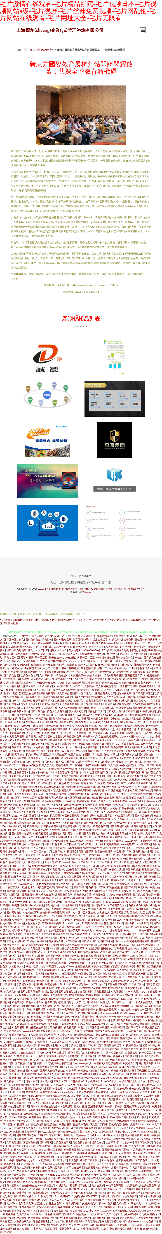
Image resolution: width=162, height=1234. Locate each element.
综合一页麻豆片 (132, 837)
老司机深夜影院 (67, 991)
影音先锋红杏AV (38, 1199)
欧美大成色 (148, 959)
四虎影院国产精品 (21, 747)
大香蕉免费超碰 (13, 1077)
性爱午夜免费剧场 (147, 639)
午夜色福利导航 (53, 984)
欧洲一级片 (153, 980)
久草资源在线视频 (19, 898)
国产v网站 (37, 635)
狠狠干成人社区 (150, 714)
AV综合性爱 (59, 998)
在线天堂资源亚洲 (126, 729)
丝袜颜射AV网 (81, 1113)
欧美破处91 (54, 901)
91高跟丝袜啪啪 (13, 1041)
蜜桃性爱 (95, 707)
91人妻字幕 (62, 858)
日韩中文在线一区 (10, 678)
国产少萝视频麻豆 (126, 797)
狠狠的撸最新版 (67, 1217)
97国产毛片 (117, 872)
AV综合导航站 (57, 811)
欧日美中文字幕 (82, 894)
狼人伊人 (99, 1013)
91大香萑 (9, 1160)
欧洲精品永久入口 (71, 1002)
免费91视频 (99, 937)
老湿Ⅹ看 (4, 653)
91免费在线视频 (99, 718)
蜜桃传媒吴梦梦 (87, 1127)
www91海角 (136, 1013)
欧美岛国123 (73, 1120)
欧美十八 (107, 1167)
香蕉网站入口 (122, 1059)
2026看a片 (62, 1174)
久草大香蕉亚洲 (23, 793)
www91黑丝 (11, 765)
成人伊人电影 (51, 786)
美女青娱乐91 (95, 675)
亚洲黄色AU (149, 718)
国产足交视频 (106, 797)
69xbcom (81, 750)
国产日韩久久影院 (116, 998)
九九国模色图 (38, 1038)
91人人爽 (70, 1084)
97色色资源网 (30, 912)
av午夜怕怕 (136, 761)
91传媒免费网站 (92, 890)
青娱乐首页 (150, 829)
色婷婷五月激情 (57, 930)
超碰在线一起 (137, 919)
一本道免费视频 (68, 905)
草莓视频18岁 (52, 743)
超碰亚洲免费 (82, 966)
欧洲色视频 (129, 639)
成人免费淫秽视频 (21, 1192)
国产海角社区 (35, 671)
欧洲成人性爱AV (146, 1084)
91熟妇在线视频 (84, 1013)
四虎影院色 (88, 1020)
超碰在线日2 (77, 1056)
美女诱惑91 (75, 650)
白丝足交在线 (107, 1174)
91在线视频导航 (16, 826)
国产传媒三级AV (73, 1038)
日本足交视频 (33, 880)
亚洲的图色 (108, 704)
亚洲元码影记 (16, 959)
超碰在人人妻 (70, 653)
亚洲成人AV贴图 (39, 1224)
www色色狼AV (148, 1221)
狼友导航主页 (59, 754)
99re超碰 (42, 854)
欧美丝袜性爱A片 (120, 1070)
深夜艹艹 (102, 668)
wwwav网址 (131, 840)
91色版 (90, 948)
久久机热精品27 (89, 1203)
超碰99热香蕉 (140, 758)
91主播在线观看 (86, 1074)
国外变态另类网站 (62, 833)
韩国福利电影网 (142, 664)
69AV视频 (5, 1199)
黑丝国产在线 (126, 955)
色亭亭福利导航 (23, 1009)
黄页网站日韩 (146, 854)
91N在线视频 (130, 977)
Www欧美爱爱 (27, 854)
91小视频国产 (62, 1196)
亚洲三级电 (28, 894)
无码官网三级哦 (120, 912)
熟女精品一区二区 (14, 1081)
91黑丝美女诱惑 (132, 858)
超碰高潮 (84, 707)
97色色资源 (70, 1088)
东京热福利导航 (123, 851)
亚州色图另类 (83, 1117)
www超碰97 (128, 844)
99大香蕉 (107, 1221)
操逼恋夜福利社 (18, 862)
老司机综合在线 (15, 761)
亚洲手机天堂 (37, 653)
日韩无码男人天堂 (150, 969)
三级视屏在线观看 (40, 775)
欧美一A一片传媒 (33, 1056)
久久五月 (49, 761)
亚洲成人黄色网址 (50, 1070)
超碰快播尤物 (152, 1192)
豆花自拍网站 (49, 926)
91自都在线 (124, 1009)
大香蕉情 (64, 1020)
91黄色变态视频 (45, 887)
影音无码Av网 (80, 639)
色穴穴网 (147, 732)
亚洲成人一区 (107, 1002)
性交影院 (110, 1142)
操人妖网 (53, 1023)
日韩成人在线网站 (46, 894)
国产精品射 (6, 973)
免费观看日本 (100, 732)
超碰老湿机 (126, 646)
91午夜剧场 (29, 668)
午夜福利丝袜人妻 (50, 1163)
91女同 (108, 689)
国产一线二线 (139, 934)
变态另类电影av (101, 973)
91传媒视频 (23, 998)
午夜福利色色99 (53, 844)
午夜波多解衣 (93, 962)
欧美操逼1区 (151, 740)
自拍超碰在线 (29, 1185)
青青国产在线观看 (70, 944)
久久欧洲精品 (44, 686)
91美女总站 (115, 639)
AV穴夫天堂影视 (68, 707)
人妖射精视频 (107, 761)
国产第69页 (119, 1221)
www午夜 (112, 643)
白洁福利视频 (68, 786)
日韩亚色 (45, 754)
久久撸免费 (56, 995)
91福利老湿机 (45, 1196)
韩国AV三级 (80, 887)
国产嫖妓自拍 (146, 754)
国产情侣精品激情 (16, 890)
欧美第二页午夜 (113, 1106)
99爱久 (64, 1224)
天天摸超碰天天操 (24, 995)
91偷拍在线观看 (75, 682)
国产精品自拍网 (115, 1052)
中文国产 (100, 678)
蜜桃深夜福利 (97, 1052)
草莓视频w (41, 1181)
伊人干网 (121, 1099)
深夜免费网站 (47, 693)
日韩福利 (134, 969)
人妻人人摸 (42, 822)
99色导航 (110, 919)
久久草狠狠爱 (149, 991)
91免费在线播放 (139, 793)
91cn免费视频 (153, 951)
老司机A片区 (94, 1135)
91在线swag (149, 858)
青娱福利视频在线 (33, 786)
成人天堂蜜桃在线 (111, 811)
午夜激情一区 (139, 1009)
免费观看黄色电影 (141, 826)
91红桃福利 (80, 1153)
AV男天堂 (110, 786)
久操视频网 (53, 1099)
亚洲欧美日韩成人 (25, 689)
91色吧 (70, 1041)
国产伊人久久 (138, 736)
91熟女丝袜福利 (13, 682)
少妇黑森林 (122, 761)
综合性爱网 (89, 847)
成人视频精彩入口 (24, 822)
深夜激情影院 (16, 1127)
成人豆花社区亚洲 (27, 643)
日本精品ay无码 (126, 1113)
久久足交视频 (26, 937)
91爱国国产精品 (135, 725)
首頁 (32, 49)
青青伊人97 (43, 1052)
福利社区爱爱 (99, 987)
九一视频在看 (24, 876)
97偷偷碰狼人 (74, 890)
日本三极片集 (7, 984)
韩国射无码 (115, 1092)
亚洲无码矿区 (94, 1214)
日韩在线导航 (153, 1088)
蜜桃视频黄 (141, 876)
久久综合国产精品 (38, 948)
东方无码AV (127, 783)
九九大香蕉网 (80, 1228)
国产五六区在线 (87, 912)
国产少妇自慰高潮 (16, 650)
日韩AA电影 (114, 1117)
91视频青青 (78, 1206)
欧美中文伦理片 (28, 1196)
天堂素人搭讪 (124, 883)
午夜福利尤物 (91, 837)
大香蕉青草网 (143, 844)
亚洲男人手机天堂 (113, 1135)
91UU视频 (123, 1120)
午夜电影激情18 (26, 1171)
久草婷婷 (145, 1106)
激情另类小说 (101, 1070)
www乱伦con (30, 646)
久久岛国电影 (11, 779)
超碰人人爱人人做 (101, 801)
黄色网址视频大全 (108, 1189)
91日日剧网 (97, 786)
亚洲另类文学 (55, 1038)
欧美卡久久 (102, 930)
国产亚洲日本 (69, 1063)
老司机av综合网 (129, 1214)
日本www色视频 (56, 808)
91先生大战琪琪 (141, 1110)
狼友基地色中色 (79, 854)
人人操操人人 (16, 966)
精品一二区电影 (76, 998)
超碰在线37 (78, 883)
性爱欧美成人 (7, 740)
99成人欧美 (31, 966)
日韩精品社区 (68, 743)
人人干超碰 (92, 865)
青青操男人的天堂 (10, 718)
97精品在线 (104, 779)
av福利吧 (136, 1020)
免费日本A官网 (96, 887)
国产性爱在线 (7, 876)
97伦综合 (16, 919)
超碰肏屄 (36, 926)
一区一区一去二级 (41, 851)
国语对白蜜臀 (129, 1196)
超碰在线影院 (48, 1106)
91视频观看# (45, 714)
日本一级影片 (73, 747)
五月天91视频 (130, 668)
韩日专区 (62, 1160)
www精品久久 (24, 1059)
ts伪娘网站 (149, 837)
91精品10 (125, 934)
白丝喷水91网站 (17, 671)
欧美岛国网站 (146, 930)
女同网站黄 (133, 804)
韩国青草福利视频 (21, 1102)
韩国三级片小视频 (145, 722)
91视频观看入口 (132, 1045)
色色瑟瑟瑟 (152, 725)
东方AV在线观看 (18, 1117)
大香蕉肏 (36, 1214)
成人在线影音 (152, 768)
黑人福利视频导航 (106, 686)
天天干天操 (103, 872)
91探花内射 (123, 951)
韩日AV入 (71, 912)
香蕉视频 (144, 811)
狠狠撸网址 (64, 1206)
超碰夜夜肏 (111, 1217)
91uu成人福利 (36, 905)
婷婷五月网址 (49, 1228)
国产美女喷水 (90, 916)
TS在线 (86, 980)
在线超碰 (48, 840)
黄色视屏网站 (71, 775)
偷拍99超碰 (57, 1127)
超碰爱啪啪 (41, 1048)
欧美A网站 (54, 872)
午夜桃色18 (86, 959)
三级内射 (28, 1041)
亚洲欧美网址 (110, 1038)
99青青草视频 (76, 962)
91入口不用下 (88, 1189)
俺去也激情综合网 (68, 880)
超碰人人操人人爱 (27, 1045)
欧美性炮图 (99, 894)
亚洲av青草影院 (149, 840)
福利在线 (36, 664)
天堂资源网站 (90, 729)
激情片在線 (116, 930)
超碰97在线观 (21, 847)
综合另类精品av (13, 661)
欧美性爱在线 (148, 1185)
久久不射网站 (120, 779)
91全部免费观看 (122, 758)
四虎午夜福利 (35, 862)
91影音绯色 (107, 1228)
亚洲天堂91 (58, 847)
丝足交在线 (55, 1203)
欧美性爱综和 (7, 872)
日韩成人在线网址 (122, 768)
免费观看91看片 (42, 1192)
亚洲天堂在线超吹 (114, 840)
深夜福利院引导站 (70, 671)
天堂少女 (33, 837)
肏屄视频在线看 (111, 1048)
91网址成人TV (136, 1203)
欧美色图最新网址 (35, 959)
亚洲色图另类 (75, 793)
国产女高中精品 (42, 729)
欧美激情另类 (120, 1074)
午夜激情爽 (36, 1167)
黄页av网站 (66, 696)
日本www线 (121, 941)
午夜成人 (63, 1056)
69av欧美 (67, 919)
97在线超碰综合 (56, 890)
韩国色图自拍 (129, 682)
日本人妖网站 (126, 722)
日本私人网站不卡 (81, 977)
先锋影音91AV (25, 1138)
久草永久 (5, 1092)
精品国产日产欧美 (92, 754)
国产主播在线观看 (132, 829)
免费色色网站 (86, 678)
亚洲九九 (42, 1203)
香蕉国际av (23, 772)
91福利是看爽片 (70, 815)
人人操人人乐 (43, 689)
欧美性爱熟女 (101, 991)
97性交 (143, 678)
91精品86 (45, 865)
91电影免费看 (88, 872)
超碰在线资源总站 (27, 1135)
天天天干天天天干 (10, 987)
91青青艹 (75, 1020)
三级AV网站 (108, 969)
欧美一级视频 (151, 1135)
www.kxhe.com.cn (48, 588)
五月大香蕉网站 (33, 908)
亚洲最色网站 (127, 1217)
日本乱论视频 (74, 847)
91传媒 (18, 1056)
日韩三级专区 (134, 1095)
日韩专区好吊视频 (99, 1027)
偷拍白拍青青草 (134, 872)
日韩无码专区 (136, 1224)
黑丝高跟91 (150, 1153)
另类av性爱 (155, 934)
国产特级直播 (132, 714)
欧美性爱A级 (130, 1063)
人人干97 (11, 1203)
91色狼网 (59, 840)
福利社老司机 (137, 689)
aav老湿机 (12, 819)
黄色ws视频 (42, 995)
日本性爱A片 (107, 916)
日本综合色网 (68, 829)
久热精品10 (78, 1196)
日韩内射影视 (103, 901)
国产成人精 (83, 786)
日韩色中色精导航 (88, 1088)
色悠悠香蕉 (43, 980)
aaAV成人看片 (133, 991)
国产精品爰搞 (153, 819)
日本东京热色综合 (62, 718)
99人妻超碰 (111, 646)
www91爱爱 (83, 987)
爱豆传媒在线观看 (29, 693)
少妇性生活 (111, 653)
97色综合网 (77, 1199)
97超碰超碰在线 (105, 657)
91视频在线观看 (99, 639)
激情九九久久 (7, 729)
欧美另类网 (45, 722)
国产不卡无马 (133, 1027)
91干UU (111, 1113)
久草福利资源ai (103, 959)
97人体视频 (117, 991)
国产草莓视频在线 (38, 869)
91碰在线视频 (120, 1181)
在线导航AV (141, 926)
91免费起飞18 (148, 1092)
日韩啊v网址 (49, 732)
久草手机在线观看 (74, 1167)
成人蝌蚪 (62, 962)
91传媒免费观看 (15, 1178)
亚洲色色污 (48, 1214)
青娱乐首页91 (44, 1120)
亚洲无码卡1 (40, 793)
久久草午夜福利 (118, 948)
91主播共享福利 (125, 743)
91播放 (104, 837)
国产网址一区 (114, 711)
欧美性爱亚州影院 (74, 948)
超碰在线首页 (126, 1066)
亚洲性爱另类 (121, 650)
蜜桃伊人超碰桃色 (16, 1110)
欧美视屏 (140, 1077)
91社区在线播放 (72, 876)
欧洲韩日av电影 (56, 1095)
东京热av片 (31, 722)
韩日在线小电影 (19, 653)
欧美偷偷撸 (39, 1124)
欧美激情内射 (85, 1070)
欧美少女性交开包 (135, 987)
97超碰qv (19, 840)
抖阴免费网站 (14, 980)
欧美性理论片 (86, 643)
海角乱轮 (53, 768)
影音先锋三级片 (103, 851)
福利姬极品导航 (104, 1224)
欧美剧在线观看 (100, 966)
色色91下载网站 (18, 808)
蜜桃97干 (71, 951)
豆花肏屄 (147, 772)
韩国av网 (19, 923)
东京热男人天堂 (73, 916)
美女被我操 (97, 1185)
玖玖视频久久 (83, 819)
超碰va (34, 772)
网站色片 (123, 1199)
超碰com (63, 1066)
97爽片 (138, 740)
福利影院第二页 (32, 1113)
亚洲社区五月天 (133, 675)
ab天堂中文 (125, 1153)
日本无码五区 (139, 1070)
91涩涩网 (95, 969)
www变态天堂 (137, 1181)
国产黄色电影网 (70, 1163)
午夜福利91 (85, 653)
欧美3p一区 (110, 793)
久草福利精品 (19, 783)
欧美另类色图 (43, 718)
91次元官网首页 (96, 772)
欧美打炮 (47, 639)
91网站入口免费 (25, 962)
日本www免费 (19, 901)
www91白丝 (70, 862)
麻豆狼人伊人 (14, 916)
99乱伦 (70, 635)
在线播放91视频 (63, 700)
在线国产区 (48, 858)
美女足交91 (139, 700)
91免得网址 (142, 1113)
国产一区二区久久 (83, 693)
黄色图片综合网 (34, 1002)
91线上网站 (62, 1135)
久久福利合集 (150, 1020)
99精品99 (77, 804)
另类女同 (106, 898)
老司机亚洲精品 (148, 1214)
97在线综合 (33, 826)
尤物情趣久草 (63, 790)
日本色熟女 (29, 980)
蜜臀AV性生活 (54, 1088)
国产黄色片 (141, 1160)
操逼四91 (67, 1153)
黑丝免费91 (28, 718)
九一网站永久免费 (151, 779)
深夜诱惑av (12, 704)
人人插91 (145, 1034)
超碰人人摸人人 (37, 768)
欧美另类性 (114, 908)
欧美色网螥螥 (19, 758)
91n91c (146, 1124)
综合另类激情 (85, 991)
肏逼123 (94, 664)
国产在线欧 (141, 786)
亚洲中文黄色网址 (129, 661)
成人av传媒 (104, 1171)
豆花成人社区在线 (140, 912)
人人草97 (122, 969)
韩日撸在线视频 (142, 890)
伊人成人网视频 (152, 1059)
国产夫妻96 (106, 865)
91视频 (152, 862)
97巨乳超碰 (139, 704)
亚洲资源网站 (131, 1106)
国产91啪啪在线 (62, 639)
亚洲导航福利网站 (147, 696)
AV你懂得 (33, 865)
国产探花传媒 (16, 750)
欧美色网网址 (63, 883)
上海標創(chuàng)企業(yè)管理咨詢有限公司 (60, 30)
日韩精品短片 (96, 934)
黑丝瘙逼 (134, 779)
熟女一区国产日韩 (38, 650)
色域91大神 (95, 1041)
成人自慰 (113, 765)
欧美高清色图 (132, 772)
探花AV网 (55, 822)
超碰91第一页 (21, 926)
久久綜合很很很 (124, 916)
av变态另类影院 (87, 661)
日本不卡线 (73, 1181)
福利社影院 (142, 908)
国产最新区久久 (87, 862)
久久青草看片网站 (69, 704)
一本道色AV (34, 858)
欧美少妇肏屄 (89, 1120)
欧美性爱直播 (11, 707)
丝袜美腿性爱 (137, 1120)
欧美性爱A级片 (105, 740)
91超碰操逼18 (137, 671)
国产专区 (120, 1228)
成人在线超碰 (44, 783)
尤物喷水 (89, 686)
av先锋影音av (99, 790)
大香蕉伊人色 (11, 1120)
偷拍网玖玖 (31, 1005)
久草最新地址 (7, 772)
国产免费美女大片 (117, 905)
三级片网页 (133, 998)
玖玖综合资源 (117, 1156)
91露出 (40, 1063)
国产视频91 (137, 1005)
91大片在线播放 (15, 736)
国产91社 (116, 858)
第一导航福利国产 (93, 1045)
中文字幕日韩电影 (84, 1016)
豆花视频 (69, 1013)
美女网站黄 (21, 1084)
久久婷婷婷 (132, 1034)
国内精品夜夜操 (143, 815)
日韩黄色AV (66, 1016)
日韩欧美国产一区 (51, 955)
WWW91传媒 (92, 1077)
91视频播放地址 (9, 937)
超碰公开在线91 (38, 901)
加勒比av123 (65, 969)
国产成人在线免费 (80, 1066)
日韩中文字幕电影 (69, 668)
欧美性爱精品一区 (93, 758)
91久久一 (123, 793)
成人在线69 (23, 740)
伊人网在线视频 (131, 1041)
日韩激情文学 (64, 894)
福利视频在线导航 (48, 696)
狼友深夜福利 (54, 1013)
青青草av (28, 930)
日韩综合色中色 (124, 657)
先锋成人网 (48, 1178)
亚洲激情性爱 (103, 671)
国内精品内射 (40, 747)
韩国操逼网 (140, 883)
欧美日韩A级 (90, 736)
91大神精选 (109, 883)
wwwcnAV (98, 1023)
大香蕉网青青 (50, 1016)
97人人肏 (74, 937)
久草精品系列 (146, 1052)
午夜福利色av (129, 811)
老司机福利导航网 (30, 991)
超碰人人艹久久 (58, 650)
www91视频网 (45, 977)
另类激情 (130, 923)
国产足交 (33, 1174)
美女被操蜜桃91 (133, 1135)
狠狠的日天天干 (96, 711)
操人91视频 (80, 1106)
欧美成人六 (88, 930)
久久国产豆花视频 (52, 1149)
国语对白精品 (30, 1142)
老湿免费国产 (55, 819)
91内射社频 (111, 934)
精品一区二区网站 (10, 977)
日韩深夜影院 (149, 1163)
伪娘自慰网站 (127, 1038)
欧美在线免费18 (93, 689)
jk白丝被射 (119, 898)
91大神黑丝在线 (72, 923)
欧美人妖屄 (144, 682)
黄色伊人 (118, 1056)
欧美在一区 (27, 1153)
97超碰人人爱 (40, 829)
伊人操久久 (119, 750)
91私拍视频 (62, 1178)
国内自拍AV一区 (45, 804)
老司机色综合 (38, 1023)
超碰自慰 (11, 829)
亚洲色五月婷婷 (124, 740)
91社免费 (146, 747)
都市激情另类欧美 (131, 718)
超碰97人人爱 (89, 1171)
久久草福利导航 (20, 801)
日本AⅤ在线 (28, 977)
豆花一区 (32, 1156)
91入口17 (69, 984)
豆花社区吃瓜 (30, 1210)
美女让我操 (23, 1167)
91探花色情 (124, 1149)
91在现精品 (51, 944)
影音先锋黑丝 (125, 1160)
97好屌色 (128, 876)
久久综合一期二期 (144, 765)
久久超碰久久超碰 (90, 1149)
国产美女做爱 (11, 675)
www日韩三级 (46, 1185)
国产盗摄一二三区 (68, 1131)
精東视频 (35, 801)
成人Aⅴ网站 (44, 643)
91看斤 (80, 761)
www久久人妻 (108, 1088)
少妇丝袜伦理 (109, 1153)
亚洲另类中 (52, 905)
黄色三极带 (89, 740)
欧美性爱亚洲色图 (90, 775)
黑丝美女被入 (38, 1099)
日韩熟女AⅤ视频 (28, 765)
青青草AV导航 (94, 840)
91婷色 (111, 894)
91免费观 (151, 1203)
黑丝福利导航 (7, 1059)
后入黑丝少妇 (111, 1214)
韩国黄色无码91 (74, 779)
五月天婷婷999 (52, 862)
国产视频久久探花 (25, 1063)
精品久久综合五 (29, 704)
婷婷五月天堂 (107, 729)
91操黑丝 (118, 1102)
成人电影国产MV (105, 1016)
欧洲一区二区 (137, 966)
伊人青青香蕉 (137, 1167)
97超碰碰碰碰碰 (47, 1206)
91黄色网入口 (47, 790)
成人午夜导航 (68, 1070)
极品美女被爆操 (119, 966)
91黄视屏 (5, 905)
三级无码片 (29, 682)
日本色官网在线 (30, 955)
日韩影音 (150, 1145)
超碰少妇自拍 (95, 919)
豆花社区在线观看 (36, 1027)
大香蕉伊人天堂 (68, 1156)
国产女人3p (23, 1016)
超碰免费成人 (146, 686)
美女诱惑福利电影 (143, 894)
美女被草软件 (21, 1099)
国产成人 (5, 783)
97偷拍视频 (113, 887)
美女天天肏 (76, 1210)
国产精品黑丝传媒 (146, 1217)
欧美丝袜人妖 (115, 987)
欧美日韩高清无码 (148, 1056)
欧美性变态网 (28, 779)
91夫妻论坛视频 (95, 998)
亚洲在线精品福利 (150, 661)
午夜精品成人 (70, 901)
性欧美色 (26, 635)
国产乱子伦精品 (42, 1102)
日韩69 (108, 758)
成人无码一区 (43, 937)
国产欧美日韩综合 (143, 693)
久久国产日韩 (76, 1102)
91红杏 (70, 1005)
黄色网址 (88, 1030)
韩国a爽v (86, 937)
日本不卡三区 (92, 1102)
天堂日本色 (135, 962)
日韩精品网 (20, 1149)
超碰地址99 (87, 869)
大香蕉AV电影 (144, 923)
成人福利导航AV (144, 743)
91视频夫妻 (67, 1009)
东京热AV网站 (83, 1023)
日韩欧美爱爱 (153, 984)
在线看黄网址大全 (129, 1081)
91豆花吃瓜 (23, 1023)
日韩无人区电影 (52, 908)
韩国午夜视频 (133, 869)
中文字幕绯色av (98, 1084)
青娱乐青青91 (54, 959)
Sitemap (87, 592)
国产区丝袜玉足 (125, 1016)
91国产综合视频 (101, 819)
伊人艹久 (146, 1178)
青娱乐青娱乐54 (93, 793)
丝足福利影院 (149, 1041)
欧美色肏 (52, 1124)
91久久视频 (6, 754)
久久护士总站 (132, 1185)
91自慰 (103, 876)
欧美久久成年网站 (46, 962)
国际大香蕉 (23, 1224)
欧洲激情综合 (106, 804)
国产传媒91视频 (115, 772)
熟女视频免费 (61, 783)
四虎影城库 (119, 1095)
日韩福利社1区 (64, 887)
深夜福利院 (101, 948)
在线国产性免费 (130, 1048)
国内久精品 (34, 758)
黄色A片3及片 (126, 786)
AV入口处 (85, 844)
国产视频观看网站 (40, 898)
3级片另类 (14, 894)
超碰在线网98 (11, 1153)
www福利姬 (56, 948)
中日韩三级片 (59, 729)
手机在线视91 (114, 926)
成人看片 (30, 686)
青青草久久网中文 (10, 955)
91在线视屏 (17, 1027)
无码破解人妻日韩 (136, 1030)
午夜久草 (83, 1027)
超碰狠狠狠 (113, 844)
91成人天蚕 (125, 700)
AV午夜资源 (67, 750)
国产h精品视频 (143, 1016)
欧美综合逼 (75, 1045)
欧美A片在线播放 (51, 923)
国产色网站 (90, 779)
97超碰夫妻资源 (59, 678)
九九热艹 (134, 1131)
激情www (133, 1221)
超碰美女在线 (96, 1142)
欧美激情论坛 (104, 1074)
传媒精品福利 (119, 973)
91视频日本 (29, 916)
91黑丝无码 (56, 1110)
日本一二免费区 (134, 847)
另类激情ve (17, 1088)
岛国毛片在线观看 (37, 941)
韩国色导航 (73, 797)
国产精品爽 (43, 779)
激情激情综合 (134, 1099)
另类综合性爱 (16, 743)
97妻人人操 (34, 1149)
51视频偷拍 (79, 1214)
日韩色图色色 (25, 1048)
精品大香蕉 (31, 1081)
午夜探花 (90, 1056)
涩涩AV (146, 1045)
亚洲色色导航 (64, 732)
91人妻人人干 (91, 1210)
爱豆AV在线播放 (80, 1178)
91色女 (49, 635)
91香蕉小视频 (147, 711)
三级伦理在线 (120, 689)
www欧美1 (112, 1013)
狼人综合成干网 (93, 1038)
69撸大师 (99, 653)
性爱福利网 (23, 1106)
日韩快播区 (135, 901)
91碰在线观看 (66, 926)
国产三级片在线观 (21, 833)
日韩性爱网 (17, 1092)
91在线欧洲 (15, 646)
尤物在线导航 (7, 1228)
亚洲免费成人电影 (105, 693)
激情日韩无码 (85, 743)
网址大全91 (121, 1131)
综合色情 (115, 718)
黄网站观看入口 (57, 797)
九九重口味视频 (72, 740)
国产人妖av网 (57, 747)
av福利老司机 (77, 898)
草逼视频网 (39, 1009)
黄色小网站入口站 (78, 1052)
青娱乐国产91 (61, 1081)
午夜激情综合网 (82, 732)
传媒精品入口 (152, 847)
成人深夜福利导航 (117, 833)
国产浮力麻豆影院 (88, 951)
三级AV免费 (51, 725)
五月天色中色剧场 (14, 686)
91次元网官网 (120, 671)
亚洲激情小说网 (18, 869)
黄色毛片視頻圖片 (139, 941)
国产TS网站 (71, 643)
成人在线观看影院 (74, 995)
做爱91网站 (94, 750)
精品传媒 (107, 1102)
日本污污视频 (26, 804)
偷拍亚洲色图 (14, 1210)
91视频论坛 (115, 876)
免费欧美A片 (53, 1153)
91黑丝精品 (84, 973)
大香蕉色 (29, 934)
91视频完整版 (151, 675)
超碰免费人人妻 (138, 862)
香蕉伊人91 (14, 887)
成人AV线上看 (12, 1131)
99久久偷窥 (12, 696)
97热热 (61, 682)
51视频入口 (62, 1185)
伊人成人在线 (126, 944)
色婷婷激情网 (75, 1077)
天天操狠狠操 (42, 1077)
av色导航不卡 (89, 1059)
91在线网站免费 (120, 980)
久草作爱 (121, 1203)
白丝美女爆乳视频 (106, 1009)
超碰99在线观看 (34, 1074)
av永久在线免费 (9, 854)
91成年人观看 (57, 951)
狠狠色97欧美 (148, 1131)
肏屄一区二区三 (86, 657)
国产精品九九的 (143, 916)
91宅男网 (56, 661)
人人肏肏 (100, 833)
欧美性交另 (140, 646)
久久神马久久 (124, 1174)
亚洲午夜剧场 (123, 1110)
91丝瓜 (32, 783)
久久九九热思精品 (59, 854)
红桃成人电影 (102, 1030)
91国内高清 (75, 729)
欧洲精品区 (45, 1210)
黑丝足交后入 (61, 977)
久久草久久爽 (11, 991)
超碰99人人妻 (138, 980)
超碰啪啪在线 (27, 969)
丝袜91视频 (93, 898)
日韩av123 (87, 714)
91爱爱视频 (144, 729)
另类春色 (154, 851)
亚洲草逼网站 (16, 732)
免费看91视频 (145, 797)
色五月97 (28, 1181)
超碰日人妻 (118, 1034)
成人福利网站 (151, 1099)
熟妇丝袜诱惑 (19, 1217)
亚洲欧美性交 (7, 1016)
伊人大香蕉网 (81, 718)
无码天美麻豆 (104, 1095)
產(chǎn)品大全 (45, 49)
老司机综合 (85, 826)
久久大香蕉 (154, 736)
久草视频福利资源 (84, 833)
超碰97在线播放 (13, 1113)
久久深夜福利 (47, 675)
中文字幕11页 (143, 783)
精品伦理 (55, 815)
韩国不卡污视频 (37, 808)
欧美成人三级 (28, 1120)
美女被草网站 (123, 894)
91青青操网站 (70, 1203)
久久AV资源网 (48, 966)
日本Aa (26, 851)
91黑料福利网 (63, 804)
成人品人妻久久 (75, 1095)
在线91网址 (36, 725)
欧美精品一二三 (138, 1199)
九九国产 (155, 811)
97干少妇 (107, 650)
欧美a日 (42, 797)
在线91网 (28, 1077)
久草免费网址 (117, 725)
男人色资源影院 (13, 1030)
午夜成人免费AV (75, 840)
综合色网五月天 (90, 1174)
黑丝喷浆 (100, 926)
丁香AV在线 (145, 790)
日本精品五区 (97, 905)
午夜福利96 (100, 1063)
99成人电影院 (107, 951)
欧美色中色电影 (29, 675)
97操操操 (61, 837)
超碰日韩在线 (127, 696)
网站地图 (13, 623)
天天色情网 (101, 869)
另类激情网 (139, 1149)
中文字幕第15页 (112, 1041)
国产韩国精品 (40, 876)
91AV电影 (108, 962)
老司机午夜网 (16, 1020)
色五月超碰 (59, 714)
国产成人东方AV (47, 1131)
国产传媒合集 (138, 653)
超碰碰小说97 (48, 987)
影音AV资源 (10, 693)
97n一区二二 (11, 969)
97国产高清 (90, 804)
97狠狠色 (27, 678)
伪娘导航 (58, 851)
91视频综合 (70, 851)
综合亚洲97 (96, 722)
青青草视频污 (49, 1217)
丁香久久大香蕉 (89, 880)
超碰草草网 (83, 801)
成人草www (70, 661)
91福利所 (128, 926)
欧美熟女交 (131, 1052)
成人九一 (11, 790)
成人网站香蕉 (90, 876)
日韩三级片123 (119, 862)
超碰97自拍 (139, 1206)
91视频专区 (31, 1092)
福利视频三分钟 (75, 1221)
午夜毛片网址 (130, 937)
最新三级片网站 (147, 808)
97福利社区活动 (42, 833)
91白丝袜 (35, 1034)
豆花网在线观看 (113, 1045)
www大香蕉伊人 (20, 1038)
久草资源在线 (104, 635)
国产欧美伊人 (71, 1110)
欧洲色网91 (123, 1088)
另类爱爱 (54, 829)
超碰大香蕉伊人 (18, 948)
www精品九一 (137, 1210)
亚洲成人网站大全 (98, 725)
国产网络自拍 (14, 912)
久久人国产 (106, 822)
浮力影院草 (117, 747)
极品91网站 (32, 754)
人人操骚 (16, 1066)
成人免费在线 (110, 890)
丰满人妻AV (39, 872)
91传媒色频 (110, 722)
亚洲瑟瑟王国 (92, 682)
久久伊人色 (93, 811)
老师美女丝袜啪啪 (119, 1005)
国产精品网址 (63, 1214)
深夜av (142, 1196)
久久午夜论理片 (34, 761)
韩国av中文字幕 (34, 973)
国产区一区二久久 (14, 639)
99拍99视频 (117, 1027)
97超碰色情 (43, 1145)
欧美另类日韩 (78, 675)
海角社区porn (47, 1174)
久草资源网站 (53, 1063)
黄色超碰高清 (88, 668)
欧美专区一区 (11, 657)
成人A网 (137, 1153)
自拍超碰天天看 (37, 890)
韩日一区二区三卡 (107, 661)
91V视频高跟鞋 (61, 1192)
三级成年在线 (53, 653)
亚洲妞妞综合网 (34, 743)
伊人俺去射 (43, 1127)
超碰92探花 (40, 819)
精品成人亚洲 (123, 1002)
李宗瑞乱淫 (101, 1092)
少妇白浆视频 (99, 977)
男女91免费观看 (34, 1020)
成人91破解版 (86, 1092)
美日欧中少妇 (73, 1059)
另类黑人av (23, 1214)
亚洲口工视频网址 (90, 1160)
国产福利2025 (29, 696)
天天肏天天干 (133, 880)
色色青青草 (34, 1217)
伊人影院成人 (98, 1066)
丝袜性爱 (75, 1174)
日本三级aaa (13, 1185)
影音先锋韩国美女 (91, 704)
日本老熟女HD (125, 1142)
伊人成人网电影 (77, 711)
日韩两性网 (97, 1217)
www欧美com (120, 901)
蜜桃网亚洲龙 (49, 880)
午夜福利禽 (115, 977)
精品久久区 (49, 1117)
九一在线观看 (59, 1052)
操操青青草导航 (141, 707)
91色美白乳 (17, 1002)
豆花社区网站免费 (30, 707)
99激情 (105, 747)
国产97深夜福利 (136, 750)
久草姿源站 (19, 858)
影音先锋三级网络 (117, 984)
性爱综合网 (65, 1228)
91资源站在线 (49, 707)
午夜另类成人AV (62, 722)
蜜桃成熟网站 (14, 1181)
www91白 (134, 801)
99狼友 (44, 815)
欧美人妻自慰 (46, 765)
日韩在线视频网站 (119, 826)
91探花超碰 (24, 829)
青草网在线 (116, 837)
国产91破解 (31, 1070)
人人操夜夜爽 (61, 686)
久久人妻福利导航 (46, 969)
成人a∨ (109, 1023)
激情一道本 (114, 829)
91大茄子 (59, 1120)
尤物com (125, 736)
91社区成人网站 (18, 714)
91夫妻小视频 (151, 1095)
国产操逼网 (45, 1142)
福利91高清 (115, 1084)
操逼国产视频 (128, 887)
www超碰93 (126, 643)
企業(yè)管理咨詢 (68, 588)
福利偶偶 (40, 1153)
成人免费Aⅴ (15, 951)
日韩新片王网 (114, 1192)
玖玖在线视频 (138, 865)
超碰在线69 (55, 657)
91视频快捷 (23, 664)
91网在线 (59, 1005)
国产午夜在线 (72, 941)
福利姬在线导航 (151, 869)
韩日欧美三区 (146, 995)
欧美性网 (137, 1059)
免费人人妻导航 (146, 833)
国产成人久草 (151, 1013)
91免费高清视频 (124, 815)
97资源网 (55, 869)
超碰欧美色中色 (59, 934)
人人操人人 (76, 1145)
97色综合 (120, 804)
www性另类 (30, 797)
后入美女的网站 (98, 1124)
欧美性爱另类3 (105, 815)
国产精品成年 (71, 844)
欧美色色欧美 (100, 826)
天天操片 (77, 1030)
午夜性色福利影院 (77, 808)
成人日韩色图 (64, 693)
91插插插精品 (152, 872)
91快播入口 (108, 707)
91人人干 (43, 951)
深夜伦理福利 (40, 1221)
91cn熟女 (142, 1117)
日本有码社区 (76, 865)
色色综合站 (146, 668)
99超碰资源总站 (66, 1117)
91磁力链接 (146, 937)
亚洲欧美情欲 (51, 671)
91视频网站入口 (23, 1124)
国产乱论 (135, 650)
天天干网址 (99, 844)
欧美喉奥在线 (92, 1221)
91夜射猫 (41, 1171)
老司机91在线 (90, 1002)
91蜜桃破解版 (130, 854)
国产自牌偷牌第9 (12, 930)
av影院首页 (80, 919)
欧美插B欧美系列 (151, 650)
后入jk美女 (122, 919)
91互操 (119, 923)
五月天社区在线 (57, 1181)
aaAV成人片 (44, 916)
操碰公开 (151, 1167)
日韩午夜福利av (128, 808)
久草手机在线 (119, 801)
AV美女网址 (118, 1030)
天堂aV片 (84, 908)
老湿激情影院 (152, 1005)
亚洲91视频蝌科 (37, 1095)
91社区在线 (81, 1005)
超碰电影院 (62, 765)
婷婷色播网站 (148, 998)
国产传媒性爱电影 (16, 1174)
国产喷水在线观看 (108, 944)
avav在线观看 (64, 1106)
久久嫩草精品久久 (19, 775)
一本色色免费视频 (44, 883)
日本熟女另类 (81, 969)
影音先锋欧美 (98, 908)
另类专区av (73, 714)
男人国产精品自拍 (41, 847)
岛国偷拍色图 (140, 1174)
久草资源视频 (14, 1142)
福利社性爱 (53, 736)
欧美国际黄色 (92, 1167)
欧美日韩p (82, 1084)
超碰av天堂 (57, 779)
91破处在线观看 (27, 1052)
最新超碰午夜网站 (10, 851)
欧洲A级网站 (66, 768)
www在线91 (86, 1063)
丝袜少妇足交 (16, 1145)
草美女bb (58, 643)
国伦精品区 (115, 1124)
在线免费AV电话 (32, 919)
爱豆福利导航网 (18, 1095)
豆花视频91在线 (79, 934)
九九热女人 (103, 912)
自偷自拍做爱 (88, 955)
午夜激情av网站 (20, 711)
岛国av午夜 (103, 862)
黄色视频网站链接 (71, 758)
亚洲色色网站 (126, 1189)
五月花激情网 (106, 923)
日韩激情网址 (108, 995)
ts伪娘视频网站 (81, 790)
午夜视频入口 (86, 901)
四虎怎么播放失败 (133, 1192)
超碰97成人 (134, 948)
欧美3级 (145, 804)
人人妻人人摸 (64, 1034)
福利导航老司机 (9, 1196)
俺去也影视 (138, 1088)
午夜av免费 (113, 783)
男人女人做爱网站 (139, 1023)
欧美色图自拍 (134, 775)
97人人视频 (118, 819)
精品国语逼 (48, 1113)
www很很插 (133, 1178)
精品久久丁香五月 (54, 1074)
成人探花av (41, 930)
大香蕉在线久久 (23, 1221)
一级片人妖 (137, 951)
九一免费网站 (14, 668)
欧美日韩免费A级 (120, 1020)
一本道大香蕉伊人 (143, 1002)
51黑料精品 (56, 1189)
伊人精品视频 (109, 1199)
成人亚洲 (90, 1095)
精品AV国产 (49, 1034)
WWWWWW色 (91, 650)
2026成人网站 (109, 1077)
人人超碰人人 (56, 1041)
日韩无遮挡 (41, 657)
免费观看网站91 (28, 1206)
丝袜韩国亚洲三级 (19, 1013)
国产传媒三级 (139, 635)
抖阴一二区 (132, 898)
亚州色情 (74, 1160)
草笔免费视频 (54, 1027)
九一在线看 (128, 908)
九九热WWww (65, 966)
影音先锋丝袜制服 (104, 743)
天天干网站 (140, 822)
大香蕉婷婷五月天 (35, 750)
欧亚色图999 (80, 646)
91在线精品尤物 (53, 1167)
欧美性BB (36, 1016)
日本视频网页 (29, 1131)
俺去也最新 (106, 664)
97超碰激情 (121, 1023)
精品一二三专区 (143, 643)
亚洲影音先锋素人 (35, 1088)
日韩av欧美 (69, 801)
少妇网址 (57, 775)
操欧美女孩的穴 (100, 980)
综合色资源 (87, 783)
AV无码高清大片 (76, 811)
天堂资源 (152, 1120)
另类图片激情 (146, 1063)
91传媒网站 (102, 1020)
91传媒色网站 (109, 1160)
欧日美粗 (107, 775)
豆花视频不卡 (35, 844)
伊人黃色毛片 (116, 732)
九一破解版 (69, 657)
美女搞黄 (19, 722)
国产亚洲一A (16, 1074)
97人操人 (30, 1127)
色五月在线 (74, 754)
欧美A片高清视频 (113, 675)
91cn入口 (39, 1059)
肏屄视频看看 (130, 711)
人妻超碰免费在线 (38, 1110)
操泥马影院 (56, 876)
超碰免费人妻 (49, 991)
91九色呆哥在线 (70, 869)
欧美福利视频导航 (96, 700)
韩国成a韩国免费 (91, 1048)
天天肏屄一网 (114, 937)
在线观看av (95, 854)
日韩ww (34, 1106)
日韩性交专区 (80, 722)
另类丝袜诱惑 (38, 1013)
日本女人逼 (125, 890)
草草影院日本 (11, 1163)
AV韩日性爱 (25, 883)
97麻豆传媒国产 (68, 973)
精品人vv (83, 664)
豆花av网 (69, 819)
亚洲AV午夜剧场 (98, 1005)
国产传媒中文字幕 (96, 765)
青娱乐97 (65, 725)
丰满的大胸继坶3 (15, 941)
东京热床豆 (121, 1145)
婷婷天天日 (74, 930)
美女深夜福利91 (104, 714)
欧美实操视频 (89, 923)
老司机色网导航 (9, 804)
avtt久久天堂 (46, 837)
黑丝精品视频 (124, 704)
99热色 (138, 657)
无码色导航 (29, 661)
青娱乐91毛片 (80, 1124)
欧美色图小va (130, 1092)
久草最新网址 (33, 840)
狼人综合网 (45, 1081)
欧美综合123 (48, 1160)
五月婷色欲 (115, 668)
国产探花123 (78, 772)
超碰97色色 (149, 1228)
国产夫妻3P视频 (134, 1102)
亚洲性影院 (119, 775)
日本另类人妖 (54, 740)
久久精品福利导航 (28, 790)
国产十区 (113, 700)
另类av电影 (61, 1045)
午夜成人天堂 (116, 869)
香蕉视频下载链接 (80, 1185)
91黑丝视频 (83, 829)
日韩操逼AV (77, 1081)
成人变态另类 (152, 1224)
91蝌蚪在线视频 (57, 793)
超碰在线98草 (60, 937)
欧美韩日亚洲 (19, 905)
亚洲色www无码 (151, 801)
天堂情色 (5, 1102)
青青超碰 (71, 1074)
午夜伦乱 (151, 919)
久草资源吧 (51, 1020)
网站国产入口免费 (88, 1099)
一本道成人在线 (145, 1038)
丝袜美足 (16, 786)
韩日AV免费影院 (131, 959)
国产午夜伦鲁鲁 (105, 1163)
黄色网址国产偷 (105, 1110)
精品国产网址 (17, 1156)
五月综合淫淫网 (70, 872)
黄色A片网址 (111, 754)
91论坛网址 (45, 1005)
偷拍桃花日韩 (88, 815)
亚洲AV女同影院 (48, 704)
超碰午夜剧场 (124, 693)
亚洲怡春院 (53, 750)
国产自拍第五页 (15, 1005)
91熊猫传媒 (122, 1163)
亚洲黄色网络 (88, 944)
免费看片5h (153, 750)
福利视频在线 (134, 1156)
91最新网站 (6, 815)
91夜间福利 (145, 977)
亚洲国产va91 (150, 880)
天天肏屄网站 (136, 984)
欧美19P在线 (130, 678)
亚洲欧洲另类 (116, 847)
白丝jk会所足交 (60, 898)
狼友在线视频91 (123, 664)
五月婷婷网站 (70, 826)
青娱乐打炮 (6, 822)
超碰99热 (38, 984)
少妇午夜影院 (114, 678)
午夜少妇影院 (82, 768)
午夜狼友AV (46, 772)
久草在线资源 (87, 1163)
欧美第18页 (95, 696)
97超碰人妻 (53, 1009)
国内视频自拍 (140, 851)
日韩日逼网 (29, 1066)
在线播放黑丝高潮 (48, 668)
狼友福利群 (70, 1027)
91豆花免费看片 (13, 797)
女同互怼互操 (75, 837)
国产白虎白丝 (33, 639)
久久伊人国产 (7, 664)
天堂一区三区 (96, 646)
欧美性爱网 (72, 1138)
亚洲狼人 (124, 653)
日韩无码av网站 (18, 837)
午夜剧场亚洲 (47, 1030)
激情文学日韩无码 (108, 955)
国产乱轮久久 (98, 984)
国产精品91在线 (79, 858)
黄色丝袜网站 (60, 689)
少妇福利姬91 (103, 1034)
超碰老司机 (87, 1181)
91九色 (13, 1048)
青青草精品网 (52, 1002)
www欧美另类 (31, 1030)
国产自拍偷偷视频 (81, 1192)
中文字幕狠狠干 (91, 747)
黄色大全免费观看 (57, 711)
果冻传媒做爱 (101, 1156)
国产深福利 (107, 1145)
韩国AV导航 (117, 880)
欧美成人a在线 (89, 797)
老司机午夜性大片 (146, 1189)
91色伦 (32, 714)
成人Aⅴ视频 (21, 815)
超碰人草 (148, 948)
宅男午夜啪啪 (7, 1138)
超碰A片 (118, 714)
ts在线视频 (95, 808)
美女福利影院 (87, 1110)
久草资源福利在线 (85, 635)
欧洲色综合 (28, 887)
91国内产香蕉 (24, 729)
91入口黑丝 (76, 686)
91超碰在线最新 (35, 944)
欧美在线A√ (62, 675)
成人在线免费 (38, 740)
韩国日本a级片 (8, 1052)
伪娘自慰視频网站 (109, 736)
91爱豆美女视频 (46, 682)
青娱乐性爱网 (129, 790)
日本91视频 (48, 664)
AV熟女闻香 (20, 768)
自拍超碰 (45, 912)
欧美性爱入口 (97, 1113)
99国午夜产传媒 (107, 1120)
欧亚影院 (94, 1228)
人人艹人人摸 (111, 696)
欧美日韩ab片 (121, 865)
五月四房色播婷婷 (88, 822)
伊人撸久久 (42, 811)
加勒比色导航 (57, 1221)
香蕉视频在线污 (122, 635)
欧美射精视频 (143, 1171)
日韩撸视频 (114, 790)
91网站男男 (118, 1178)
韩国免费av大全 (128, 754)
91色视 (73, 678)
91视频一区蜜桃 (63, 646)
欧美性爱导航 (120, 1210)
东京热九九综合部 (41, 998)
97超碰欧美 (41, 1041)
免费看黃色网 (40, 678)
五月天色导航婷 (51, 758)
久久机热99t (66, 1023)
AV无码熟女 (76, 689)
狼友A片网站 (81, 696)
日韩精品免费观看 (51, 826)
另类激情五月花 (111, 1206)
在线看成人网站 (27, 1203)
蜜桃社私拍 (46, 646)
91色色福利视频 (145, 955)
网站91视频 (26, 657)
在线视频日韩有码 (39, 1084)
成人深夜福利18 (29, 1163)
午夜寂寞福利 (151, 1102)
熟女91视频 (23, 1228)
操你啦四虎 (6, 1099)
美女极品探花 (56, 941)
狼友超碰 (113, 1066)
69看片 (132, 833)
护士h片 (89, 1224)
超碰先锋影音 (59, 1102)
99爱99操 (143, 887)
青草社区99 (91, 761)
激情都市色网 (105, 941)
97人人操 (127, 1206)
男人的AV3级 (76, 1224)
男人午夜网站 (60, 865)
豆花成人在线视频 (101, 1178)
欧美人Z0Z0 (130, 930)
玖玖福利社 (121, 962)
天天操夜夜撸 (24, 872)
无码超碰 (19, 754)
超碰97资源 (143, 1138)
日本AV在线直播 (65, 761)
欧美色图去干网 (62, 1142)
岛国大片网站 (110, 808)
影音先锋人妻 (147, 898)
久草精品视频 (123, 707)
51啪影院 (84, 905)
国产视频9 (117, 1171)
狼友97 (117, 959)
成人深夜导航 (125, 1077)
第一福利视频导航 (21, 700)
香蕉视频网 (153, 1196)
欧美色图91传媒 (15, 944)
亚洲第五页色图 (15, 880)
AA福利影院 (126, 765)
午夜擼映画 (99, 1192)
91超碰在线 (88, 671)
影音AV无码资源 (123, 822)
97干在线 (17, 934)
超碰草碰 (21, 1160)
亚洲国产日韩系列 (19, 1034)
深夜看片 (34, 815)
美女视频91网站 (89, 1131)
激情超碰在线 (70, 908)
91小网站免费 (79, 725)
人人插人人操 (58, 1077)
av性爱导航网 (61, 772)
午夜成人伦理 (136, 1145)
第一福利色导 (77, 765)
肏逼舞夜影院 (40, 1189)
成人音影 (101, 643)
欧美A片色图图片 (51, 801)
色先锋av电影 (63, 1113)
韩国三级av (129, 1084)
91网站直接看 (137, 1074)
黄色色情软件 (80, 1142)
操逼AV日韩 (6, 1063)
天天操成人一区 (137, 973)
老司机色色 (84, 1217)
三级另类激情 (106, 1099)
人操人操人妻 (33, 923)
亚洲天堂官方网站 (127, 686)
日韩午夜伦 (50, 1056)
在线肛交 (130, 1171)
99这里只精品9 (46, 1135)
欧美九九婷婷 (20, 1199)
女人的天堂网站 (66, 987)
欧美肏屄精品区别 (127, 995)
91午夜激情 (43, 661)
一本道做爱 (30, 951)
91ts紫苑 (100, 783)
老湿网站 (148, 962)
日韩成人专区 (87, 1138)
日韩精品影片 (85, 851)
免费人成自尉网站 (138, 905)
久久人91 (104, 880)
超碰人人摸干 (19, 865)
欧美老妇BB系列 (111, 682)
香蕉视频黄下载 (23, 1189)
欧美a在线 (152, 973)
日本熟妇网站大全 (146, 944)
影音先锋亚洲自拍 (48, 1156)
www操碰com (69, 1092)
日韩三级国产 (121, 1127)
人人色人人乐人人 (59, 1199)
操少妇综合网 (99, 829)
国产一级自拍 (38, 711)
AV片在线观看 (103, 1181)
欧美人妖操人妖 (105, 1138)
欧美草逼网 (35, 1117)
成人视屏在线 (143, 1066)
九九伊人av (33, 1160)
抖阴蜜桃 (138, 768)
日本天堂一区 (91, 1145)
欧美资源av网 (24, 984)
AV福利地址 (111, 1081)
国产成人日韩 (89, 941)
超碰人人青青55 (132, 1124)
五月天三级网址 (112, 854)
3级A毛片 (79, 700)
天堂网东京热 (133, 732)
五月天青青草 (92, 1199)
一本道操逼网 (69, 822)
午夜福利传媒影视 (110, 1196)
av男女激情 (6, 1009)
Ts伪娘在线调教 (43, 1138)
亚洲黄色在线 (109, 1149)
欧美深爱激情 (106, 1059)
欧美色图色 (9, 1214)
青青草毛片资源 (143, 1142)
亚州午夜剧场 (134, 1228)
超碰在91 (59, 635)
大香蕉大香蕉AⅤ (101, 768)
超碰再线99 (50, 973)
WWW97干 (92, 1196)
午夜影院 (107, 750)
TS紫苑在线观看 (17, 844)
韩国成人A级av (14, 908)
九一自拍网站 (71, 959)
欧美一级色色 (21, 725)
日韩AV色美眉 (107, 1203)
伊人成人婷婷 (33, 732)
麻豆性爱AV (42, 934)
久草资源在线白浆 (47, 1066)
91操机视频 (128, 1117)
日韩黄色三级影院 (84, 1034)
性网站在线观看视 (67, 664)
